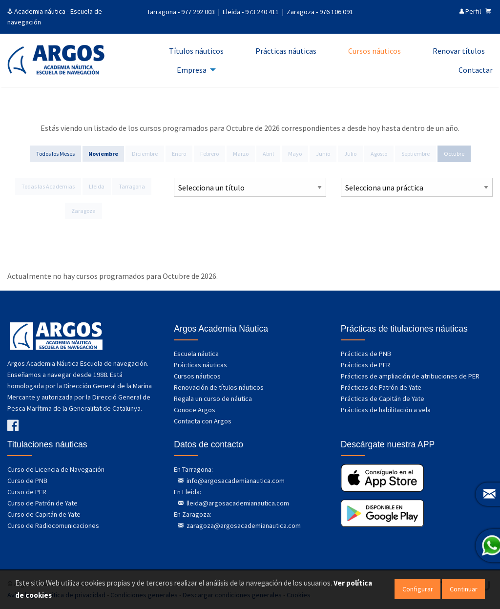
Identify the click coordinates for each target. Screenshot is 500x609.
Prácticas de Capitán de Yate (382, 398)
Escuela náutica (196, 353)
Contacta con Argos (202, 421)
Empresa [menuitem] (192, 70)
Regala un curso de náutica (213, 398)
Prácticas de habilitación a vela (386, 409)
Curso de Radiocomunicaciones (53, 525)
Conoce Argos (194, 409)
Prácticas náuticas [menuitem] (285, 51)
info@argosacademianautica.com (235, 480)
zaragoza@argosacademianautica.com (243, 525)
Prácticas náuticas (200, 364)
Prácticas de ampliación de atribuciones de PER (410, 376)
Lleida (96, 186)
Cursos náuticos (197, 376)
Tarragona (132, 186)
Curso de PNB (27, 480)
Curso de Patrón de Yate (42, 503)
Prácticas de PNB (366, 353)
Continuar (464, 589)
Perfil (470, 11)
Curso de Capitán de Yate (44, 514)
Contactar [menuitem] (475, 70)
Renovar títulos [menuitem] (459, 51)
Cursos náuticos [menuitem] (374, 51)
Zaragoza (83, 210)
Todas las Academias (48, 186)
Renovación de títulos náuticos (219, 387)
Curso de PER (26, 491)
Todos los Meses (55, 153)
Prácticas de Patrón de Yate (381, 387)
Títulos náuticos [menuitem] (196, 51)
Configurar (417, 589)
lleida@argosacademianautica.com (237, 503)
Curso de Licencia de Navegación (55, 469)
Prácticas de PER (365, 364)
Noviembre (103, 153)
